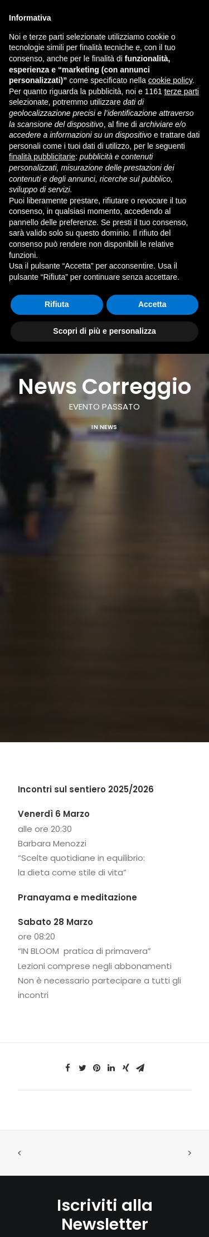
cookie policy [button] (170, 80)
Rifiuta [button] (57, 304)
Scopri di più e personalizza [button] (104, 331)
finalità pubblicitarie (42, 156)
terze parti (181, 91)
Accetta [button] (152, 304)
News (109, 416)
